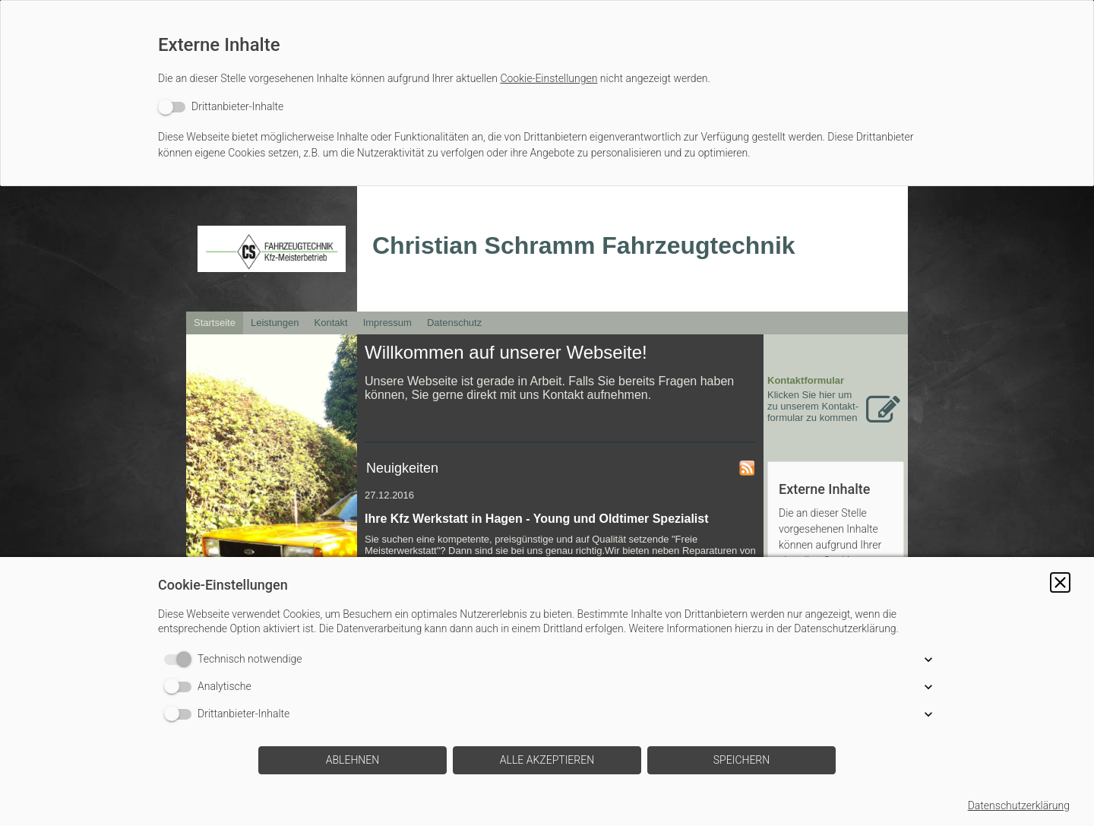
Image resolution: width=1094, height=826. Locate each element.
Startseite (215, 322)
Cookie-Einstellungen (548, 78)
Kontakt (331, 322)
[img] (272, 249)
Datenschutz (454, 322)
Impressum (387, 322)
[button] (1060, 582)
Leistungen (275, 322)
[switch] (220, 107)
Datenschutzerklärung (1019, 805)
